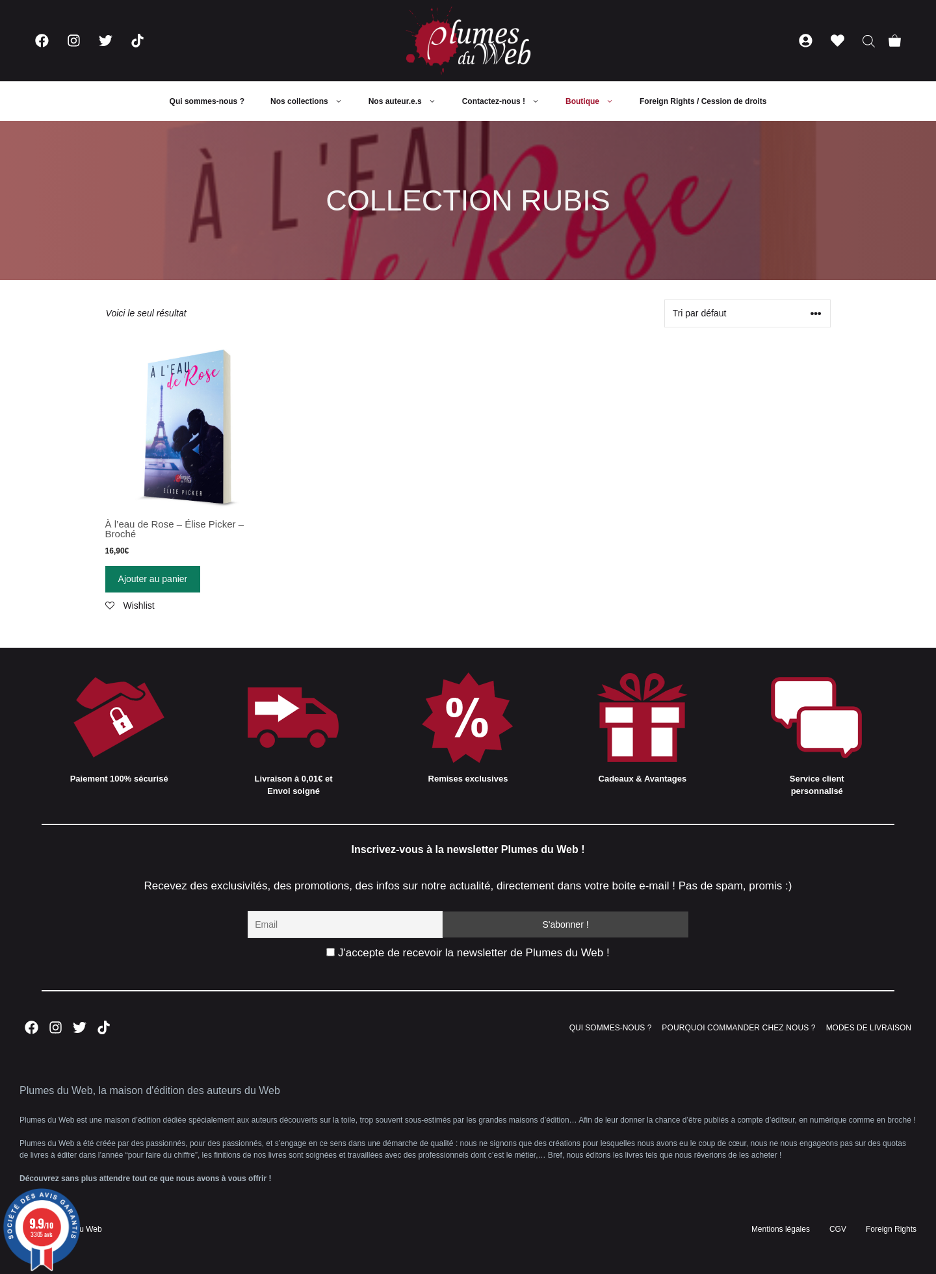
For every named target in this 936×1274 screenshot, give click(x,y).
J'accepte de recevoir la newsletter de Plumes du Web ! (467, 953)
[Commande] (747, 313)
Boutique (596, 101)
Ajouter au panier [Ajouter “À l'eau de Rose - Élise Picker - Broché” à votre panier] (153, 579)
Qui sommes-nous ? (207, 101)
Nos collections (313, 101)
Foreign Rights (891, 1229)
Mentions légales (780, 1229)
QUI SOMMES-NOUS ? (610, 1027)
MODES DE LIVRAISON (868, 1027)
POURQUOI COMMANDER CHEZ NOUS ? (738, 1027)
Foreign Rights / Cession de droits (703, 101)
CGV (837, 1229)
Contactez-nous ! (507, 101)
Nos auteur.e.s (409, 101)
